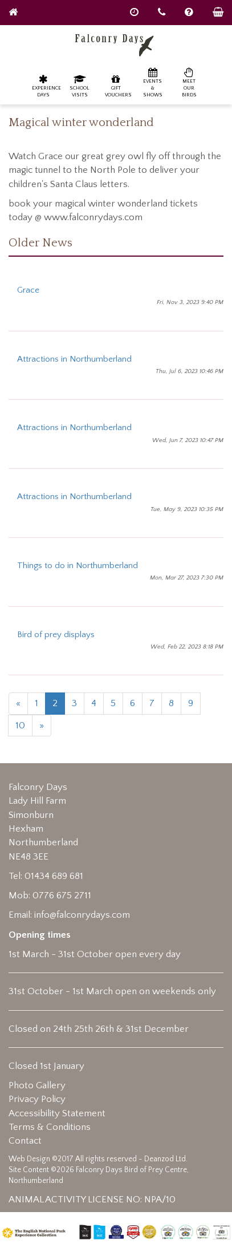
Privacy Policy (37, 1099)
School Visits (79, 86)
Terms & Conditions (50, 1127)
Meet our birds (189, 82)
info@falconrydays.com (82, 915)
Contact (25, 1141)
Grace (28, 290)
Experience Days (46, 86)
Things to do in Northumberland (77, 565)
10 (20, 725)
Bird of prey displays (56, 634)
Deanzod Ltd (165, 1159)
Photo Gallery (37, 1085)
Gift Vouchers (118, 86)
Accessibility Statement (57, 1113)
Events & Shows (152, 82)
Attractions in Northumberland (74, 359)
